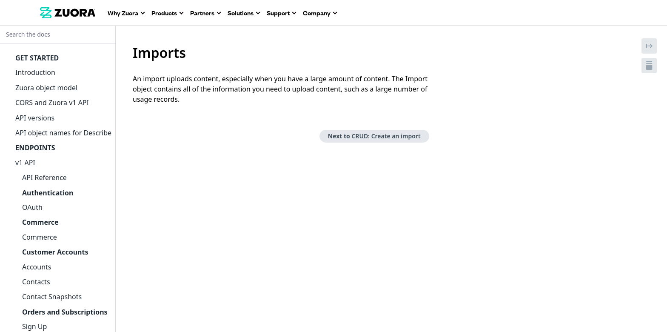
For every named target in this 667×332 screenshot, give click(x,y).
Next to (374, 136)
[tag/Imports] (128, 53)
